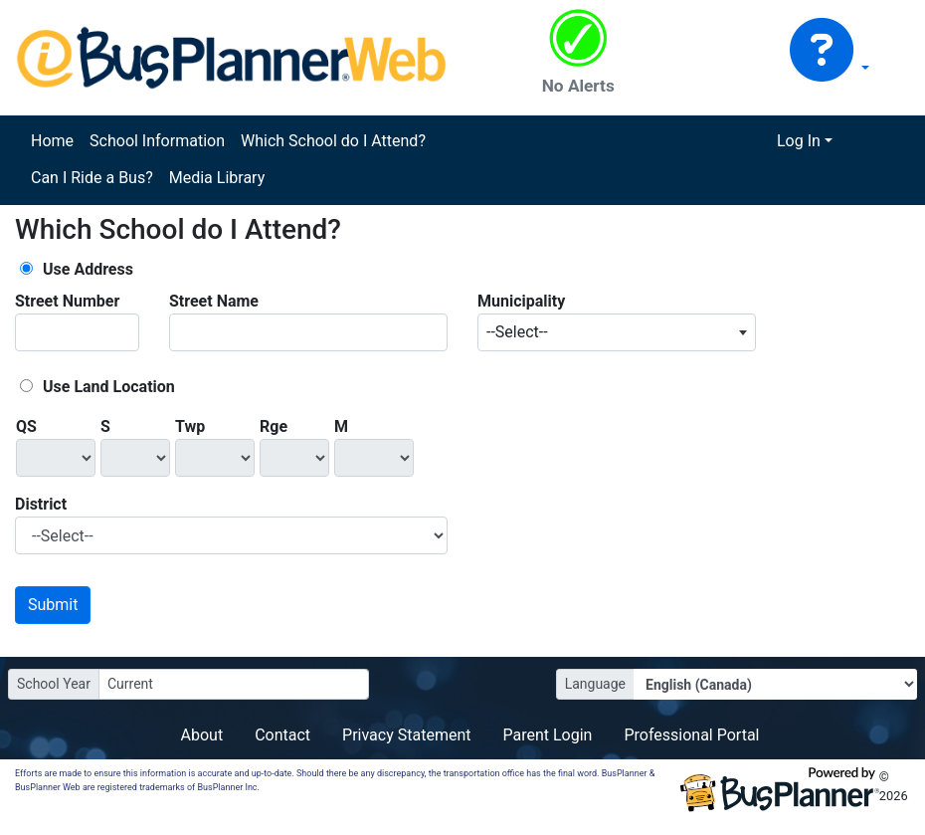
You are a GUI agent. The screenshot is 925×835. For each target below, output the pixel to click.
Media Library (217, 177)
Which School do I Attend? (333, 140)
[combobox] (616, 332)
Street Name (214, 301)
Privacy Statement (406, 735)
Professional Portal (691, 735)
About (202, 735)
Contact (282, 735)
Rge (273, 426)
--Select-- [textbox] (517, 331)
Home (52, 140)
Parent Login (547, 735)
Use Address (88, 269)
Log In (799, 140)
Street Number (67, 301)
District (41, 504)
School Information (157, 140)
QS (26, 426)
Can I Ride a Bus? (92, 177)
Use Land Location (109, 386)
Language (595, 684)
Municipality (521, 301)
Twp (190, 426)
